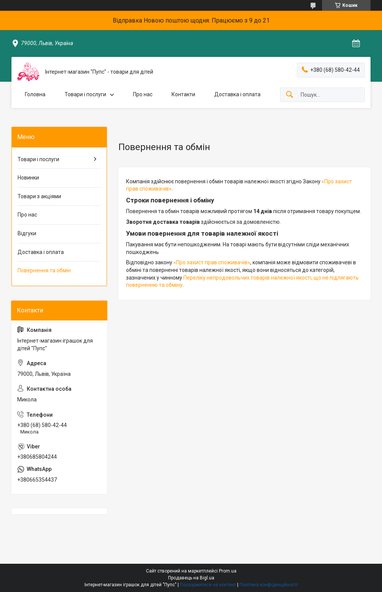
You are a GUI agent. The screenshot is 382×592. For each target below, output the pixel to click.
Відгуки (27, 233)
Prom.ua (227, 571)
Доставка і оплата (237, 94)
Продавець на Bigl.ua (191, 578)
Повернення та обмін (44, 270)
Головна (35, 94)
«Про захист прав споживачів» (211, 262)
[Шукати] (289, 95)
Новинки (28, 178)
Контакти (183, 94)
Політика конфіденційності (269, 584)
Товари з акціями (39, 196)
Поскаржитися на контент (208, 584)
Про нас (142, 94)
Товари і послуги (85, 94)
